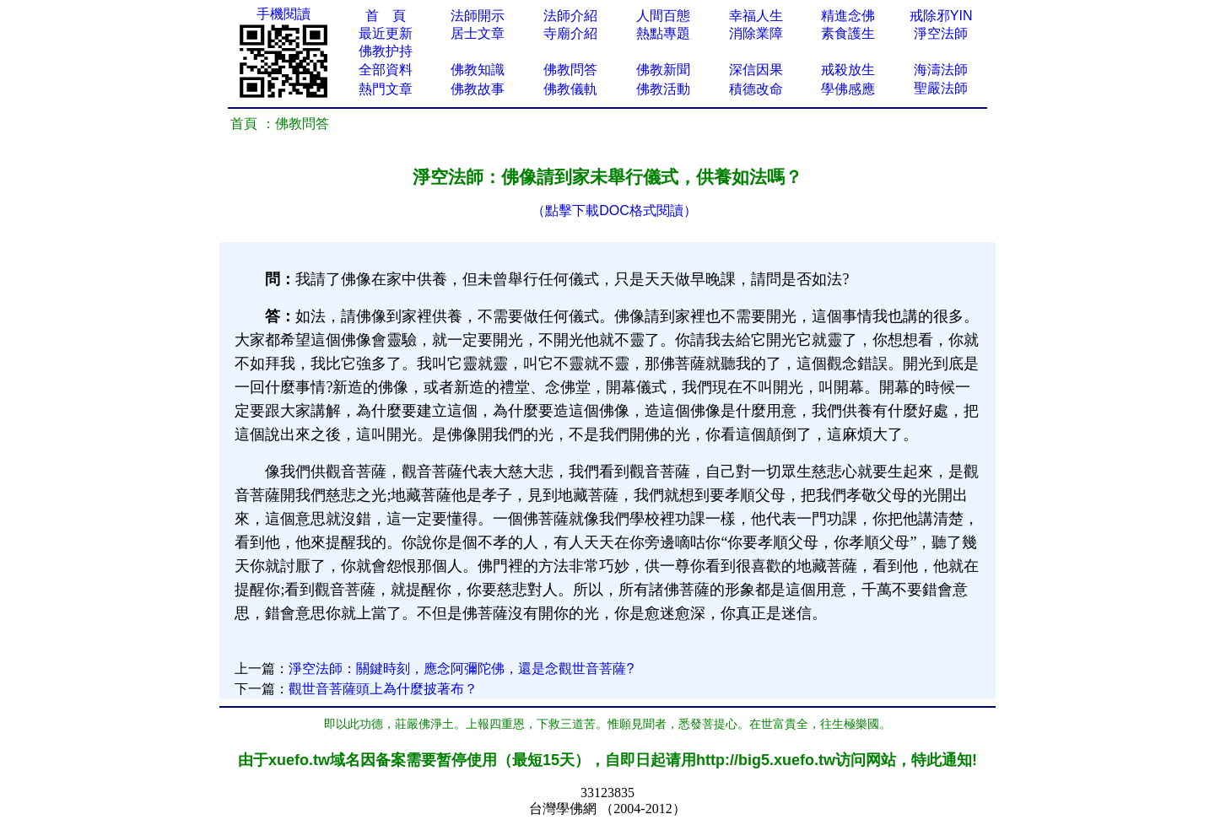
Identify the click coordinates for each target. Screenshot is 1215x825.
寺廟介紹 (570, 33)
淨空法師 (941, 33)
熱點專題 (663, 33)
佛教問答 (570, 69)
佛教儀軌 (570, 89)
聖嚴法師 (941, 88)
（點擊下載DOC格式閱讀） (614, 210)
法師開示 (478, 15)
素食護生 (848, 33)
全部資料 (386, 69)
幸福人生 (756, 15)
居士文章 (478, 33)
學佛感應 (848, 89)
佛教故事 (478, 89)
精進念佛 (848, 15)
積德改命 (756, 89)
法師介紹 (570, 15)
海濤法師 (941, 69)
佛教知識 (478, 69)
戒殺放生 (848, 69)
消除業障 (756, 33)
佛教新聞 (663, 69)
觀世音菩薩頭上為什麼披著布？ (383, 689)
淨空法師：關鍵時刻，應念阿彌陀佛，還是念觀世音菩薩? (461, 668)
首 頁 (385, 15)
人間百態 (663, 15)
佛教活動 (663, 89)
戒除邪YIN (941, 15)
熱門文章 (386, 89)
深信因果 (756, 69)
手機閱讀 (283, 14)
